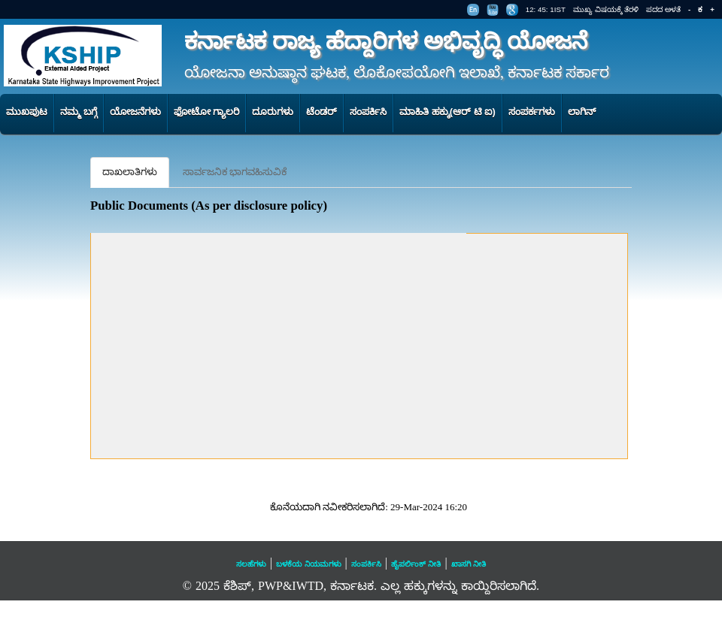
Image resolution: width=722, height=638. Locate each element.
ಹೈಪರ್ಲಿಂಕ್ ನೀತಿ (416, 564)
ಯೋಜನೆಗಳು (135, 111)
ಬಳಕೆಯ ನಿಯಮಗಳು (308, 564)
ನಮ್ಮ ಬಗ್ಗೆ (78, 111)
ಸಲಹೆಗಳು (251, 564)
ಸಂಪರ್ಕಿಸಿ (368, 111)
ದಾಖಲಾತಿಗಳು (129, 171)
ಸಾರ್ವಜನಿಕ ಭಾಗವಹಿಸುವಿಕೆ (235, 171)
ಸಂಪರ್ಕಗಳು (531, 111)
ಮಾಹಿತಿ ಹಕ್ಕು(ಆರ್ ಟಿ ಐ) (447, 111)
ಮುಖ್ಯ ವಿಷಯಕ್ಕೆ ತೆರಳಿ (606, 9)
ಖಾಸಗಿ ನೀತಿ (469, 564)
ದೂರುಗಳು (272, 111)
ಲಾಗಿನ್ (582, 111)
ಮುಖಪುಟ (26, 111)
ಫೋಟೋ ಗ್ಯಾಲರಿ (207, 111)
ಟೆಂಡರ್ (321, 111)
